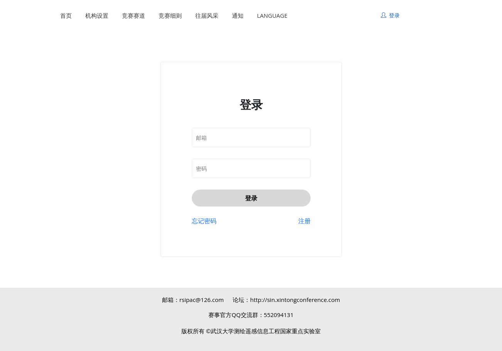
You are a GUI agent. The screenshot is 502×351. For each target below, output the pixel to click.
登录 (251, 198)
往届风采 (206, 15)
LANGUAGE (272, 15)
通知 (237, 15)
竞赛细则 (170, 15)
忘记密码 (204, 221)
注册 (304, 221)
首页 (66, 15)
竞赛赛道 (133, 15)
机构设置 (96, 15)
